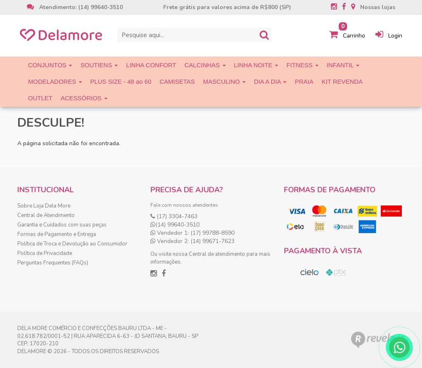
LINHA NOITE (256, 64)
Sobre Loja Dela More (43, 206)
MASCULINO (224, 81)
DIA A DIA (270, 81)
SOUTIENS (99, 64)
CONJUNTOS (50, 64)
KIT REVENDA (342, 81)
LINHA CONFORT (151, 64)
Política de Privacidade (44, 253)
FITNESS (302, 64)
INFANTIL (343, 64)
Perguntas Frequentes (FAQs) (52, 263)
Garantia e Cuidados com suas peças (62, 225)
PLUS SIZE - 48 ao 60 (120, 81)
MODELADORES (55, 81)
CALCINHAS (205, 64)
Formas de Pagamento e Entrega (56, 234)
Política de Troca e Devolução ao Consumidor (72, 244)
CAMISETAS (177, 81)
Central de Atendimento (46, 215)
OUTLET (40, 97)
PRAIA (304, 81)
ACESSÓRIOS (84, 97)
